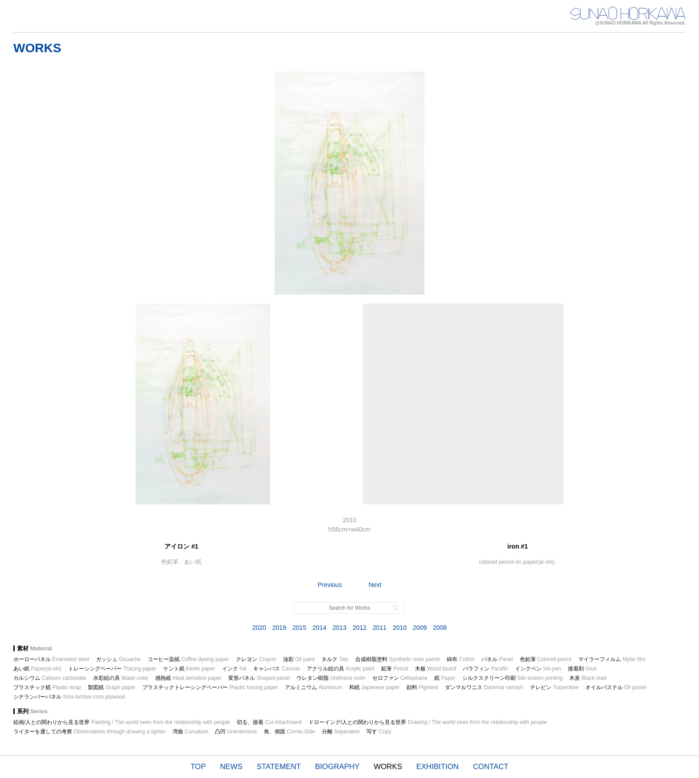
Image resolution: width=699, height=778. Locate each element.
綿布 (461, 659)
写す (378, 731)
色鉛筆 (546, 659)
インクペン (538, 669)
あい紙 (37, 669)
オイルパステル (615, 687)
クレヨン (256, 659)
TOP (198, 766)
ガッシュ (118, 659)
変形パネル (258, 678)
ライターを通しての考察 (89, 731)
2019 (279, 627)
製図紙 (112, 687)
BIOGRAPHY (337, 766)
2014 (319, 627)
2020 (259, 627)
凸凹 (236, 731)
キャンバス (276, 669)
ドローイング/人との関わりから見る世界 (427, 722)
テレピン (554, 687)
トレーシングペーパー (112, 669)
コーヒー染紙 (188, 659)
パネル (497, 659)
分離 (341, 731)
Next (375, 584)
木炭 (587, 678)
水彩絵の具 (120, 678)
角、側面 (289, 731)
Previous (329, 584)
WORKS (388, 766)
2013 (339, 627)
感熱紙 (188, 678)
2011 (380, 627)
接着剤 (582, 669)
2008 (440, 627)
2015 (299, 627)
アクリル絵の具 (340, 669)
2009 (420, 627)
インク (234, 669)
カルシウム (49, 678)
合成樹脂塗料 (397, 659)
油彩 (299, 659)
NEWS (231, 766)
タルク (335, 659)
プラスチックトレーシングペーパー (210, 687)
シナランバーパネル (69, 697)
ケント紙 (189, 669)
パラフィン (485, 669)
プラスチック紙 (47, 687)
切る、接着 (269, 722)
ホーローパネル (51, 659)
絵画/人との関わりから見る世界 (121, 722)
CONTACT (491, 766)
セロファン (400, 678)
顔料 (422, 687)
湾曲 (190, 731)
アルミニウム (313, 687)
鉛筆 (394, 669)
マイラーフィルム (612, 659)
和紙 (374, 687)
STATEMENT (279, 766)
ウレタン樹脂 (330, 678)
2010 (400, 627)
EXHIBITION (437, 766)
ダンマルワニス (484, 687)
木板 (435, 669)
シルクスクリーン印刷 (512, 678)
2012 (359, 627)
